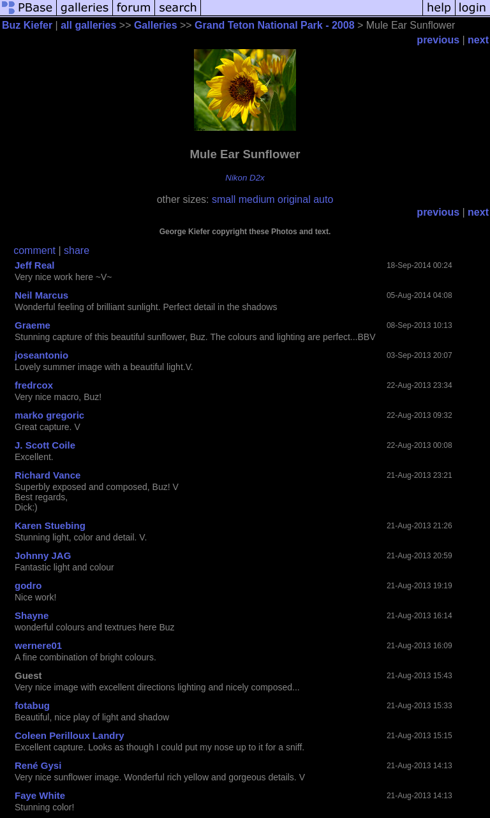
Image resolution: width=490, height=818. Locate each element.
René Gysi (38, 765)
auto (323, 199)
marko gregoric (49, 415)
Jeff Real (35, 265)
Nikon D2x (244, 177)
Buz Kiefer (27, 25)
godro (28, 585)
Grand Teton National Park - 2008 (274, 25)
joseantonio (41, 355)
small (223, 199)
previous (438, 39)
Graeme (32, 325)
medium (257, 199)
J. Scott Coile (45, 445)
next (478, 39)
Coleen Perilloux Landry (69, 735)
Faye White (40, 795)
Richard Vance (47, 475)
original (294, 199)
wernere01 (38, 645)
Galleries (155, 25)
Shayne (31, 615)
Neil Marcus (41, 295)
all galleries (88, 25)
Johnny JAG (43, 555)
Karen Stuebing (50, 525)
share (76, 250)
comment (34, 250)
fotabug (32, 705)
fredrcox (34, 385)
